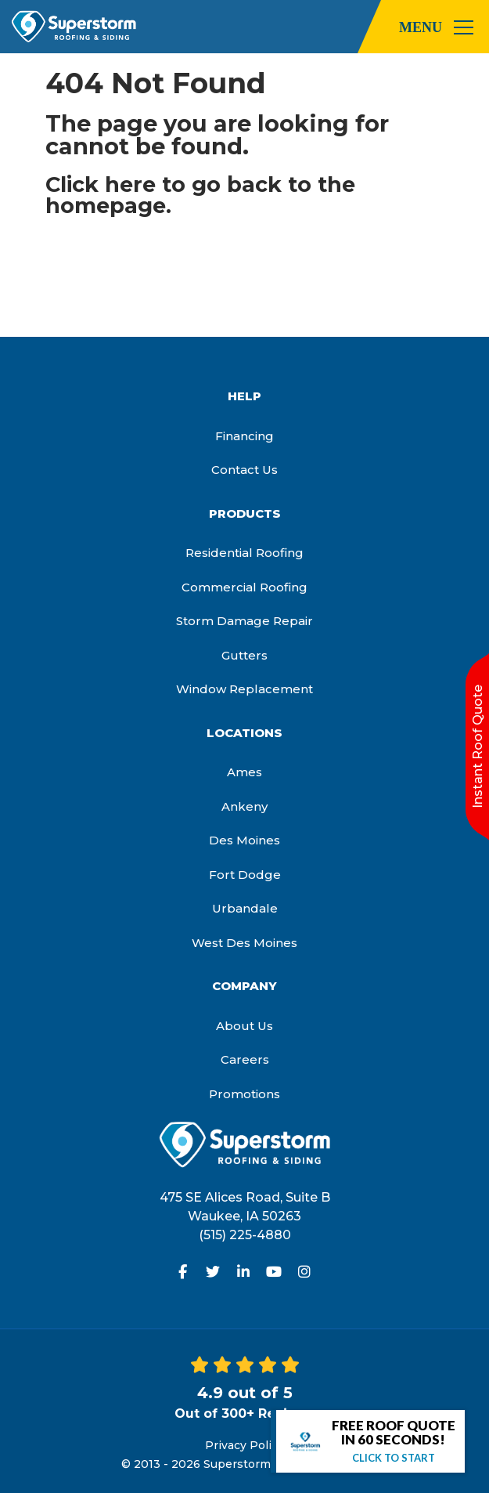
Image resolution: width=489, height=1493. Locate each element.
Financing (244, 435)
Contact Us (244, 469)
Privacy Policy (244, 1445)
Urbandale (245, 908)
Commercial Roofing (244, 587)
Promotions (244, 1093)
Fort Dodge (245, 874)
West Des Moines (244, 942)
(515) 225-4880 (245, 1234)
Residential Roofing (244, 552)
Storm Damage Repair (244, 620)
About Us (244, 1025)
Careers (245, 1059)
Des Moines (244, 840)
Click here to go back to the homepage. (200, 195)
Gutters (244, 655)
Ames (244, 772)
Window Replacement (244, 688)
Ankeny (244, 806)
